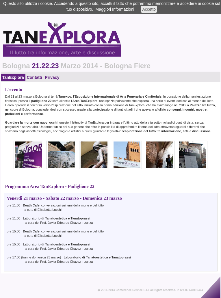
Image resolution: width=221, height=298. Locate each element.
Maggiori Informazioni (115, 9)
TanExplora (13, 77)
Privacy (52, 77)
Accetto (149, 9)
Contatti (34, 77)
